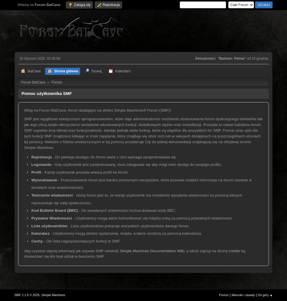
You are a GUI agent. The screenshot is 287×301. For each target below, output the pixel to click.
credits (234, 251)
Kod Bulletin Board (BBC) (54, 210)
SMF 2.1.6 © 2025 (27, 295)
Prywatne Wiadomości (51, 218)
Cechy (37, 241)
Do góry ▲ (265, 295)
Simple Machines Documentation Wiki (152, 251)
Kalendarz (40, 233)
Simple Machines (53, 295)
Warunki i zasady (243, 295)
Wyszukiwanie (44, 180)
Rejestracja (41, 157)
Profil (36, 172)
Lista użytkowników (49, 226)
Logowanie (41, 164)
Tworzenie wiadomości (52, 195)
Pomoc (224, 295)
